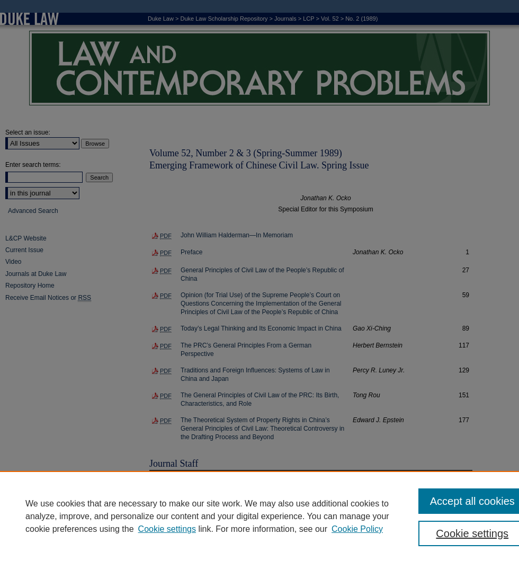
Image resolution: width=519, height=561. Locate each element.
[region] (259, 516)
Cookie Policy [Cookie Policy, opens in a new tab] (357, 528)
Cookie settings (167, 528)
